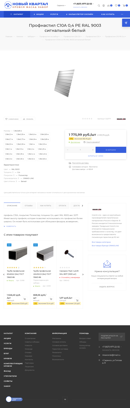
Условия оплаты (59, 342)
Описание (12, 206)
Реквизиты (57, 352)
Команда (28, 349)
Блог (6, 353)
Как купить (45, 206)
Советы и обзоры (32, 342)
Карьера (28, 356)
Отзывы (29, 206)
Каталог (8, 333)
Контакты (29, 359)
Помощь (84, 333)
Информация (59, 333)
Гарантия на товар (60, 349)
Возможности (58, 359)
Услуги (7, 343)
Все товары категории (101, 242)
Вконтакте (65, 399)
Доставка (78, 206)
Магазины (56, 338)
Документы (29, 370)
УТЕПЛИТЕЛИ (10, 376)
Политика (56, 356)
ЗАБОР (7, 386)
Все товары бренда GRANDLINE (105, 246)
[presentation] (3, 274)
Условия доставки (59, 345)
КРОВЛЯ (8, 358)
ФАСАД (7, 371)
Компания (31, 333)
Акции (7, 338)
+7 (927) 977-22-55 (82, 4)
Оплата (62, 206)
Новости (28, 345)
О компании (30, 338)
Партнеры (29, 363)
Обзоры (82, 342)
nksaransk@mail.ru (111, 355)
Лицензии (29, 367)
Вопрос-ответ (85, 338)
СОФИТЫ (8, 381)
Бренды (8, 348)
